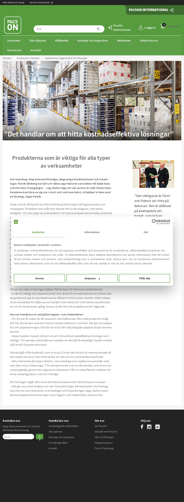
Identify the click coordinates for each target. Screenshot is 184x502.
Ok (40, 436)
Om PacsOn (14, 50)
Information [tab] (92, 232)
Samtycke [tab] (38, 232)
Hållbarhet (61, 40)
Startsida (7, 58)
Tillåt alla (144, 278)
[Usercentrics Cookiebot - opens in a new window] (154, 221)
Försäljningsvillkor (58, 442)
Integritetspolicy (104, 442)
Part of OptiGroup (104, 448)
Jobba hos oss (149, 40)
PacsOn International (41, 2)
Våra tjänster (37, 40)
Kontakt (36, 50)
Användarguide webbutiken (63, 425)
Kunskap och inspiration (92, 40)
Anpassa (92, 278)
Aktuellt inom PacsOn (106, 431)
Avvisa (39, 278)
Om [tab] (146, 232)
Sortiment (13, 40)
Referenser (124, 40)
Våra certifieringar (104, 436)
